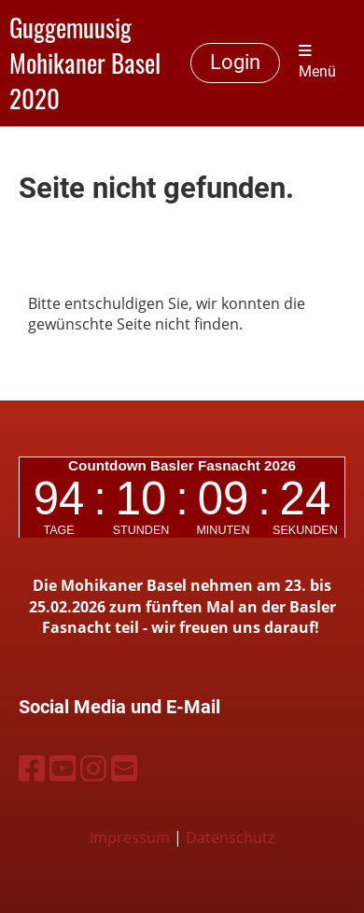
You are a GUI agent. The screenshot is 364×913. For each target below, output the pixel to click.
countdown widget (182, 497)
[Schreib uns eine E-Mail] (124, 768)
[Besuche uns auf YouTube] (62, 768)
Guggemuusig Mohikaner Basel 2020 (85, 63)
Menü (317, 62)
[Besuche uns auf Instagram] (93, 768)
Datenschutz (230, 837)
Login (235, 62)
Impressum (130, 837)
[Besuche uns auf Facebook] (32, 768)
